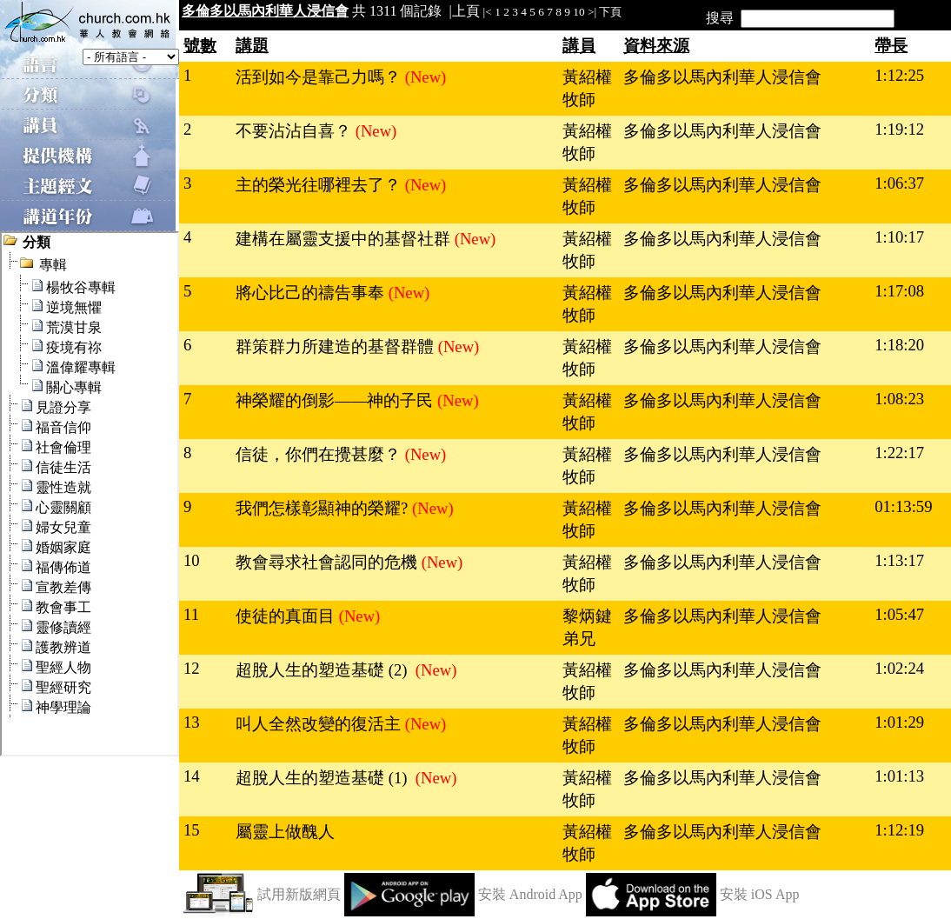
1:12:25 (899, 75)
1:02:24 (899, 668)
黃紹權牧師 (587, 88)
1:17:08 (899, 291)
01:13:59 (903, 506)
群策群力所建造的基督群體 (337, 346)
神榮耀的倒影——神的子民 (336, 400)
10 (578, 11)
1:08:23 (899, 399)
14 (191, 776)
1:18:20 (899, 345)
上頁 (466, 10)
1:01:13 (899, 776)
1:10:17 (899, 237)
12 (191, 668)
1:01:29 (899, 722)
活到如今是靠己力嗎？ (320, 77)
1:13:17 (899, 560)
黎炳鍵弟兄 (587, 627)
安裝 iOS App (760, 894)
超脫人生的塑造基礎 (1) (326, 778)
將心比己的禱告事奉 (312, 292)
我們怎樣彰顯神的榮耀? (324, 508)
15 (191, 830)
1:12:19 (899, 830)
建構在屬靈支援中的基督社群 (345, 239)
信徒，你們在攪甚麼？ (320, 454)
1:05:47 (899, 614)
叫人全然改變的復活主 (320, 724)
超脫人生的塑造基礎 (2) (326, 670)
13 (191, 722)
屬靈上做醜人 (285, 831)
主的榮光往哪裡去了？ (320, 185)
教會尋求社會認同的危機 (329, 562)
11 (191, 614)
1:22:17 (899, 452)
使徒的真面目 (287, 616)
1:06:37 (899, 183)
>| (592, 11)
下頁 (610, 11)
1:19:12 (899, 129)
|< (487, 11)
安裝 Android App (530, 894)
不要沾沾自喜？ (296, 131)
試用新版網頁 (299, 894)
